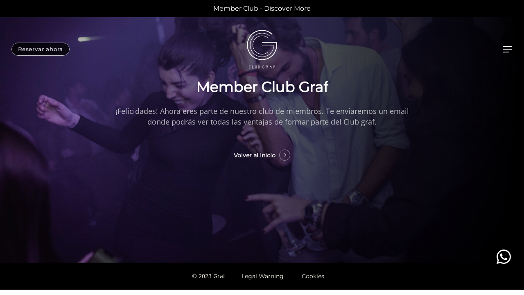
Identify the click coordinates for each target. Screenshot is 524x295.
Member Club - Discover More (262, 8)
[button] (503, 256)
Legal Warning (263, 276)
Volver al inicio (255, 155)
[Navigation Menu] (508, 49)
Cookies (313, 276)
